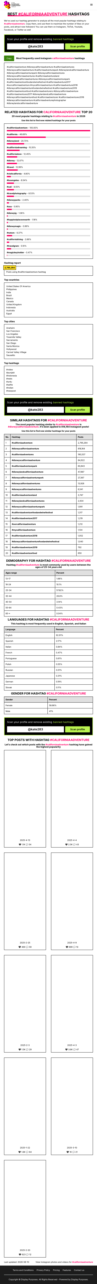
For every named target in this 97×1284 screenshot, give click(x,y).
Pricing (56, 1270)
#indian (9, 388)
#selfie (9, 384)
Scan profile (77, 46)
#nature (11, 233)
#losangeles (13, 180)
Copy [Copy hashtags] (9, 58)
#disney (11, 160)
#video (9, 369)
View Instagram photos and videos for (64, 1262)
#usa (9, 206)
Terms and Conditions (23, 1270)
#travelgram (13, 246)
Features (67, 1270)
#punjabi (10, 372)
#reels (9, 378)
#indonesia (11, 375)
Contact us (79, 1270)
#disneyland (13, 141)
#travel (10, 167)
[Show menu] (91, 4)
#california (12, 134)
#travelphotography (16, 193)
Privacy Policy (43, 1270)
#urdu (9, 381)
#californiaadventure (17, 127)
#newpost (11, 391)
